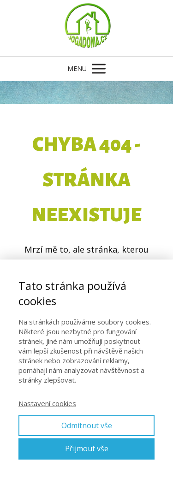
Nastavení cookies (47, 403)
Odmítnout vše (86, 425)
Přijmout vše (86, 448)
